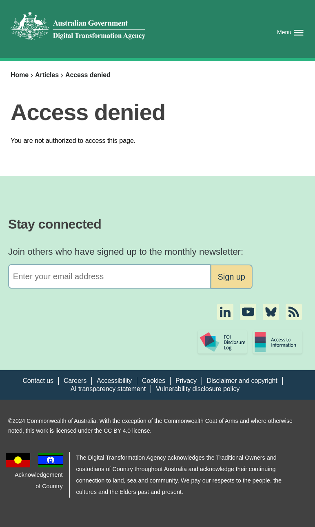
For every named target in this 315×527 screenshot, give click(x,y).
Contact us (37, 380)
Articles (47, 74)
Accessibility (114, 380)
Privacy (186, 380)
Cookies (153, 380)
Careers (75, 380)
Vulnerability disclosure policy (198, 388)
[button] (225, 312)
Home (20, 74)
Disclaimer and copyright (242, 380)
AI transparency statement (108, 388)
